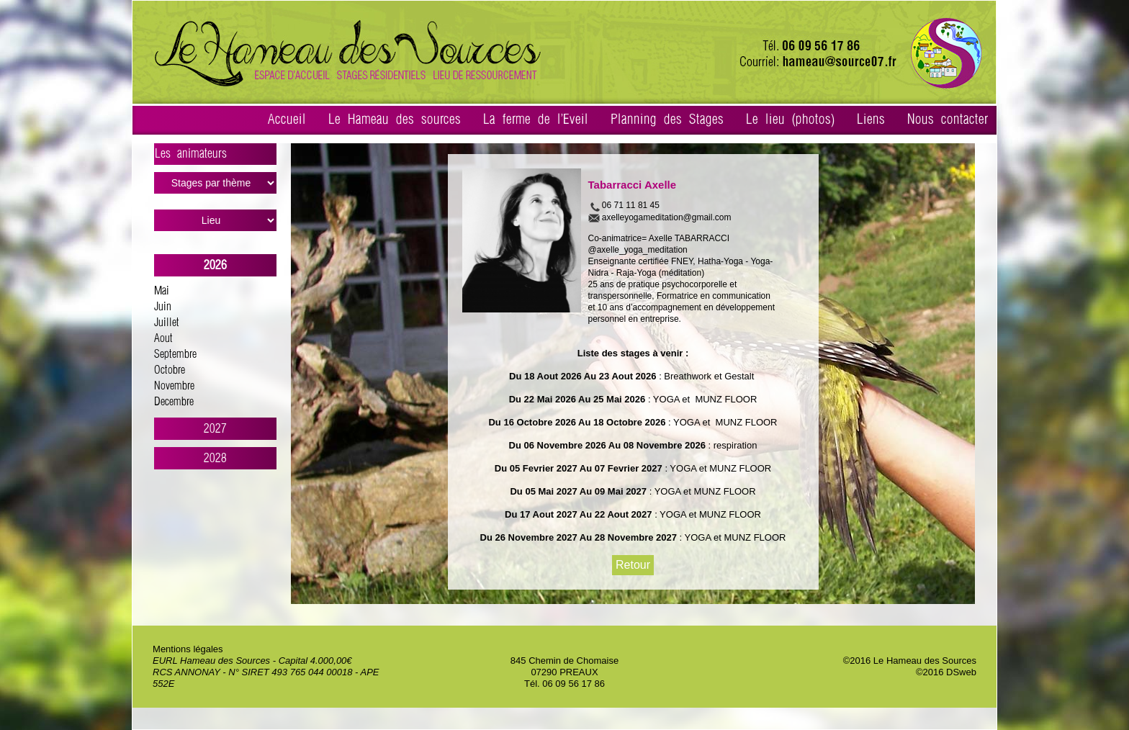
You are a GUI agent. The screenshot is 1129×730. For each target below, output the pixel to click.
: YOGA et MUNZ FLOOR (701, 399)
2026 (215, 265)
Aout (163, 338)
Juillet (166, 322)
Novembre (174, 386)
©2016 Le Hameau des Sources (909, 660)
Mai (161, 291)
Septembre (175, 354)
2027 (215, 429)
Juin (162, 307)
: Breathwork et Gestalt (707, 376)
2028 (215, 458)
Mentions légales (188, 649)
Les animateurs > (215, 156)
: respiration (731, 445)
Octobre (169, 370)
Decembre (174, 402)
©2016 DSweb (946, 672)
